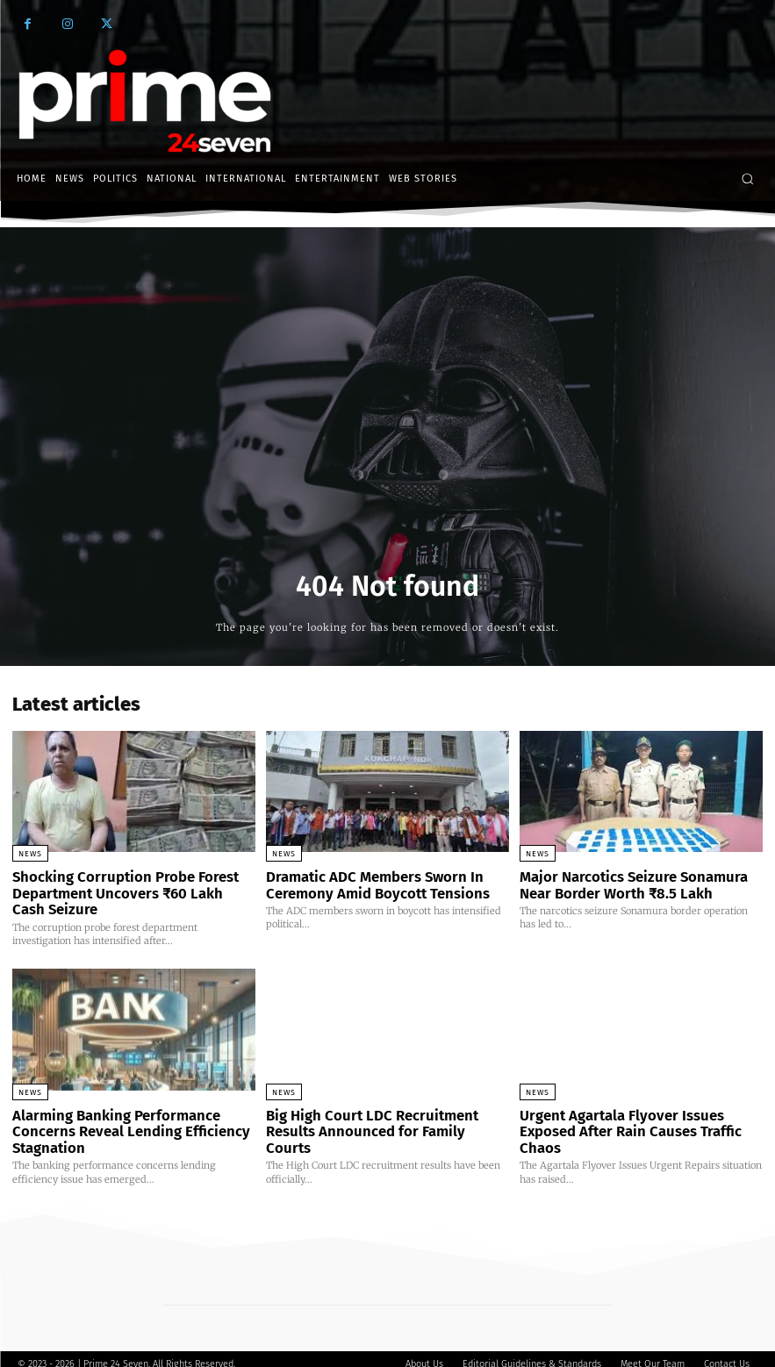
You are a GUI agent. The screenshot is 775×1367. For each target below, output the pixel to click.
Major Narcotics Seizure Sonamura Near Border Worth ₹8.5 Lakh (638, 883)
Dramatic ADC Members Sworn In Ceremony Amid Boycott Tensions (367, 883)
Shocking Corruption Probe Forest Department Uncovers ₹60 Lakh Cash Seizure (123, 890)
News (30, 853)
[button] (747, 178)
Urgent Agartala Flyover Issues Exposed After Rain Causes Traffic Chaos (638, 1116)
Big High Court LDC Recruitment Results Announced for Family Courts (386, 1116)
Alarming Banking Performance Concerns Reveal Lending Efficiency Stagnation (118, 1123)
